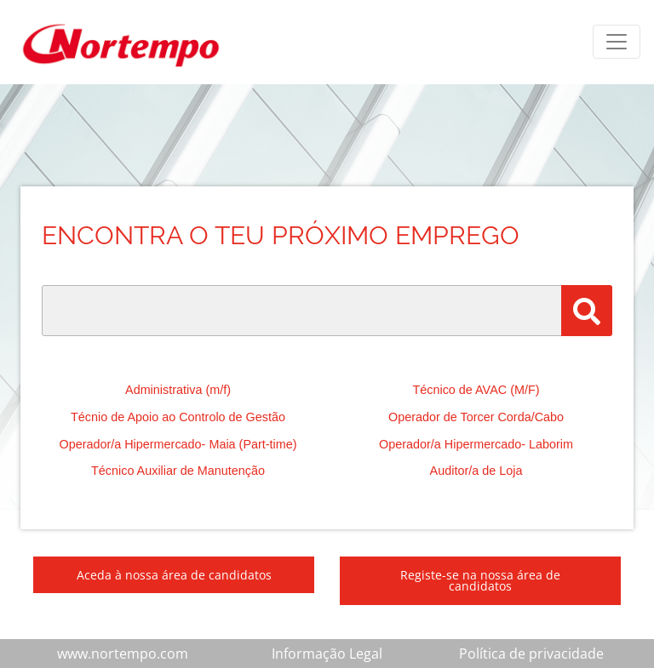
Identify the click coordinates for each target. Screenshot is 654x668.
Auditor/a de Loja (476, 470)
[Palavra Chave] (302, 310)
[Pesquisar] (586, 310)
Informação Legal (327, 653)
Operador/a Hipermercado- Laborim (476, 444)
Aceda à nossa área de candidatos (174, 575)
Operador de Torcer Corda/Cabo (476, 417)
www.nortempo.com (122, 653)
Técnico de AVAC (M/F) (475, 390)
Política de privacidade (531, 653)
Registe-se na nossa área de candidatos (480, 581)
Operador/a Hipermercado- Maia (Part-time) (177, 444)
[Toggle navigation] (616, 42)
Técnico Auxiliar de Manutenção (178, 470)
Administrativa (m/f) (178, 390)
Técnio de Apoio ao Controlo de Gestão (178, 417)
